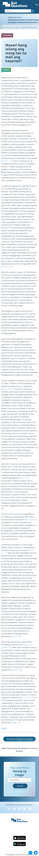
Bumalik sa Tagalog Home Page (19, 739)
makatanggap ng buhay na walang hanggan (23, 20)
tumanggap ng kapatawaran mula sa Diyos (23, 22)
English (4, 728)
